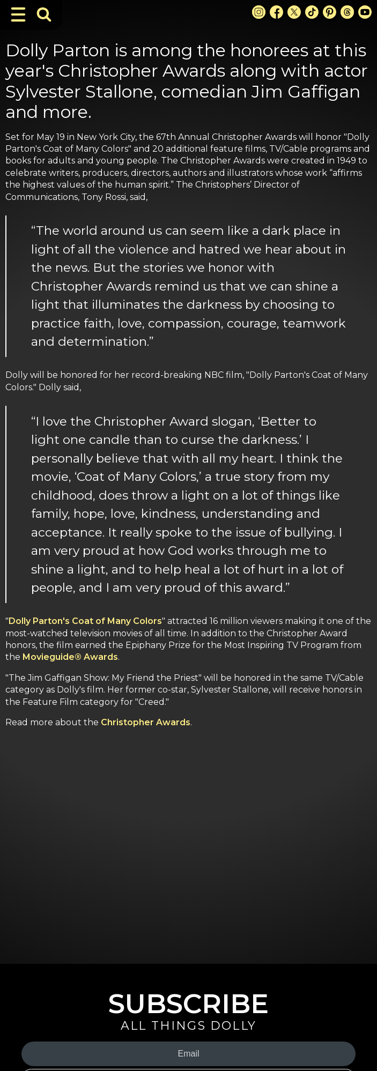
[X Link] (294, 12)
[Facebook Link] (276, 12)
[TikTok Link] (312, 12)
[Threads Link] (347, 12)
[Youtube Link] (365, 12)
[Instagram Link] (258, 12)
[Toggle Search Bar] (43, 14)
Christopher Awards (145, 722)
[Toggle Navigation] (18, 14)
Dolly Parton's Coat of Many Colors (85, 621)
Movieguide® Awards (70, 657)
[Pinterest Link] (329, 12)
